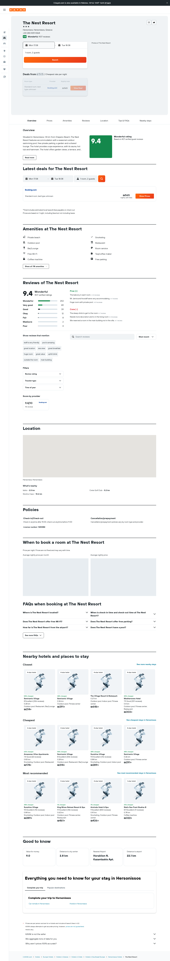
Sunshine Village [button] (98, 754)
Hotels (37, 957)
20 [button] (68, 88)
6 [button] (68, 75)
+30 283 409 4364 (31, 33)
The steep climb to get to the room (88, 313)
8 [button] (80, 75)
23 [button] (43, 94)
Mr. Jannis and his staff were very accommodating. (94, 298)
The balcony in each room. (85, 295)
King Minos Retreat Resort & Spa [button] (71, 807)
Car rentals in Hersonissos (39, 903)
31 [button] (49, 101)
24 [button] (49, 94)
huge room (28, 354)
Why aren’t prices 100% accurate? (90, 943)
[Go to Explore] (4, 36)
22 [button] (80, 88)
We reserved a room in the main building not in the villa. (96, 320)
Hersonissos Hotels (115, 957)
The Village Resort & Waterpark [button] (104, 696)
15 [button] (81, 82)
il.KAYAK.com (27, 957)
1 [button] (80, 69)
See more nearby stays (146, 664)
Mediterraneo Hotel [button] (132, 698)
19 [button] (62, 88)
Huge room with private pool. (86, 302)
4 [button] (55, 75)
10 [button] (49, 82)
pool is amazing (48, 342)
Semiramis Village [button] (65, 698)
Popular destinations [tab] (56, 888)
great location (29, 348)
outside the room (31, 360)
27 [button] (68, 94)
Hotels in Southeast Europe (95, 957)
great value (40, 354)
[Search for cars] (4, 28)
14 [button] (74, 82)
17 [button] (49, 88)
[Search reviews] (104, 336)
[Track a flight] (4, 41)
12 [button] (62, 82)
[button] (167, 3)
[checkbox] (36, 404)
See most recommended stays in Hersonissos (136, 773)
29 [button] (80, 94)
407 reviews (44, 36)
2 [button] (43, 75)
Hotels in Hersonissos (78, 903)
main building (46, 360)
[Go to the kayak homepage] (17, 9)
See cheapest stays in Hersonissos (141, 720)
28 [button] (74, 94)
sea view (41, 348)
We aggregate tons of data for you (90, 938)
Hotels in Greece (62, 957)
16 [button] (43, 88)
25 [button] (55, 94)
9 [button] (43, 82)
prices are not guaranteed (75, 926)
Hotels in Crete (76, 957)
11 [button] (55, 82)
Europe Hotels (48, 957)
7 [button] (74, 75)
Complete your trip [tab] (35, 888)
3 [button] (49, 75)
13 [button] (68, 82)
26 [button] (62, 94)
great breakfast (54, 348)
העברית (108, 3)
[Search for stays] (4, 23)
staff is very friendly (31, 342)
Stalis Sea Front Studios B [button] (135, 807)
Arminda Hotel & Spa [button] (100, 807)
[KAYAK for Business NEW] (4, 47)
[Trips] (4, 54)
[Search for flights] (4, 17)
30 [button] (43, 101)
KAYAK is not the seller (90, 934)
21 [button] (74, 88)
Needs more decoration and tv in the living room (93, 317)
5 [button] (61, 75)
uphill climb (52, 354)
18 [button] (56, 88)
